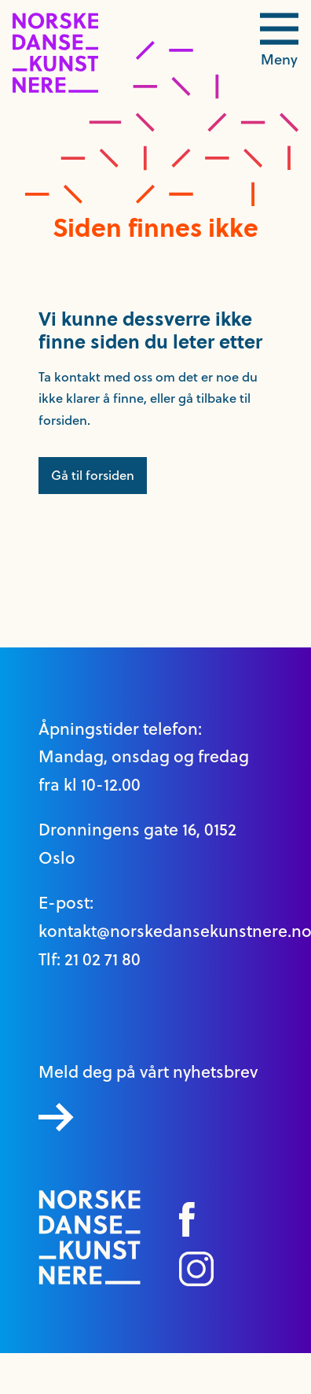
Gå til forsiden (92, 475)
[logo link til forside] (55, 89)
